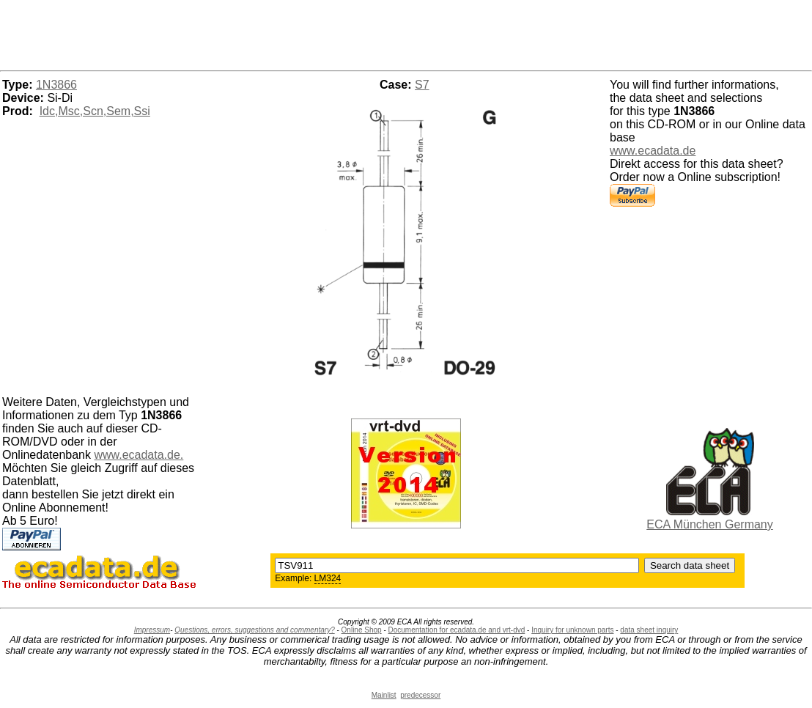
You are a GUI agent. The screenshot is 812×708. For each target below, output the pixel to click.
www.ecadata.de (652, 150)
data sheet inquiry (649, 630)
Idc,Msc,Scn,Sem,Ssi (95, 111)
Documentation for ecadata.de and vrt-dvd (456, 630)
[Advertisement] (406, 33)
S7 (422, 84)
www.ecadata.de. (138, 455)
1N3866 (56, 84)
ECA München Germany (709, 524)
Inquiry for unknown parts (572, 630)
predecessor (420, 695)
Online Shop (362, 630)
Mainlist (384, 695)
